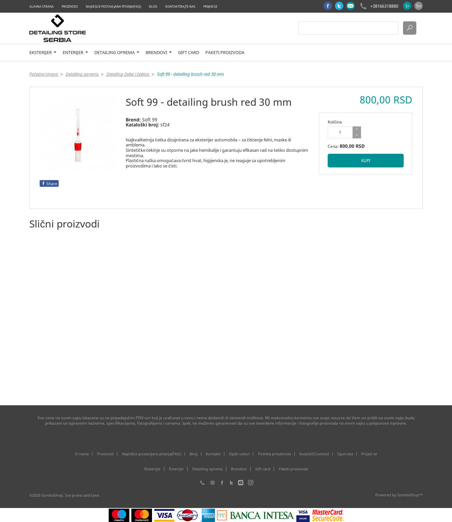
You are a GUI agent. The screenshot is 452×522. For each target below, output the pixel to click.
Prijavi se (210, 6)
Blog (153, 6)
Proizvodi (70, 6)
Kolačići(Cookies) (314, 454)
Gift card (188, 52)
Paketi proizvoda (224, 52)
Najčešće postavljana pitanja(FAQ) (113, 6)
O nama (82, 454)
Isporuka (345, 454)
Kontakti (213, 454)
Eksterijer (42, 52)
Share (49, 183)
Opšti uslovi (239, 454)
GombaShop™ (410, 494)
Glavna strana (41, 6)
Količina (335, 121)
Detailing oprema (116, 52)
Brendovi (159, 52)
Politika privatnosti (274, 454)
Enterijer (75, 52)
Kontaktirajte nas (180, 6)
